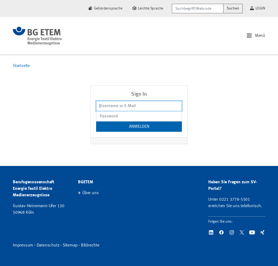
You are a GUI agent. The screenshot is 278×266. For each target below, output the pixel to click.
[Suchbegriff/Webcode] (197, 8)
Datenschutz (48, 245)
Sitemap (70, 245)
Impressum (23, 245)
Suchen (233, 8)
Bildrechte (90, 245)
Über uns (90, 193)
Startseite (21, 66)
